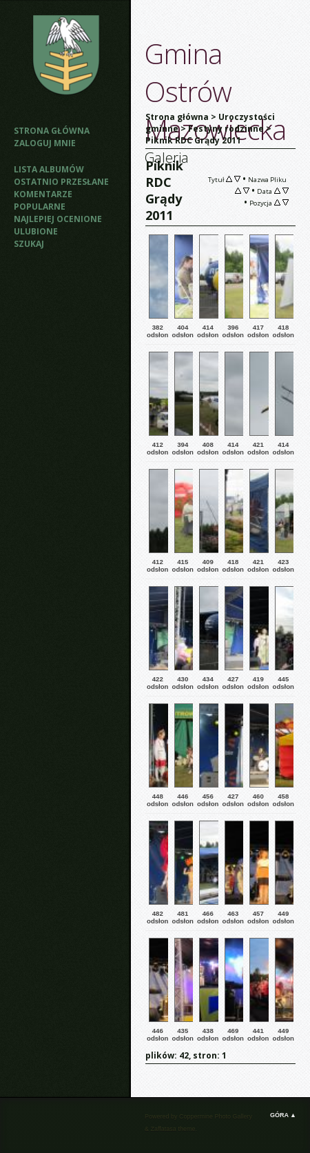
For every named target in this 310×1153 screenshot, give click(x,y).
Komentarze (43, 194)
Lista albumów (49, 169)
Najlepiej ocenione (58, 219)
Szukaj (29, 244)
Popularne (39, 206)
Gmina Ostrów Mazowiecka (215, 91)
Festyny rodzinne (226, 128)
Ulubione (36, 231)
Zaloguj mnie (45, 143)
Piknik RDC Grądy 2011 (193, 140)
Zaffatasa (163, 1128)
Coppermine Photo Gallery (215, 1116)
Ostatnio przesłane (61, 182)
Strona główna (52, 131)
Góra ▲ (283, 1115)
